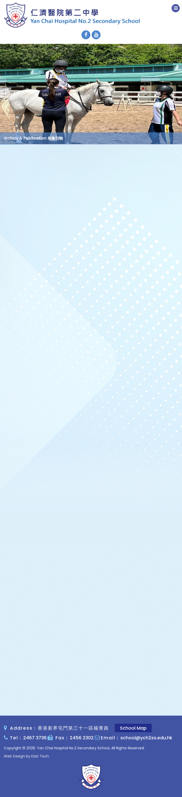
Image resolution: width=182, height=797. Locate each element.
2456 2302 (82, 737)
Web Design (14, 756)
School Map (133, 728)
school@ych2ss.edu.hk (146, 737)
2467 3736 (35, 737)
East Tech (40, 756)
